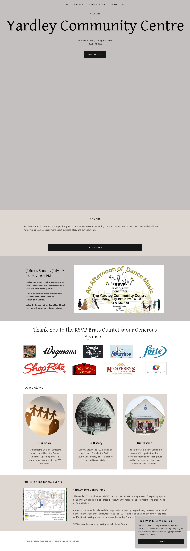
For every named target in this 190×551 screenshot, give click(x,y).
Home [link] (67, 4)
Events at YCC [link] (118, 4)
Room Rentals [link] (97, 4)
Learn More (95, 247)
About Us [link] (79, 4)
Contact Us (95, 54)
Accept (161, 542)
